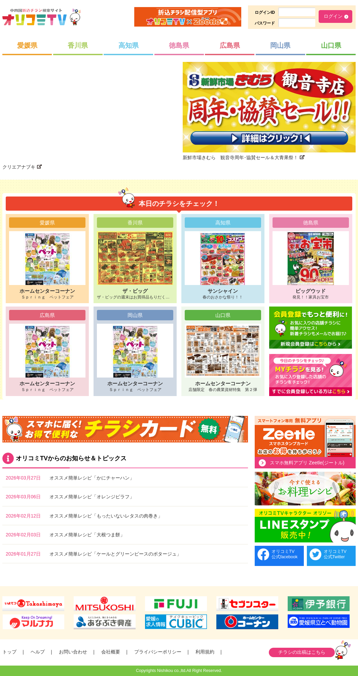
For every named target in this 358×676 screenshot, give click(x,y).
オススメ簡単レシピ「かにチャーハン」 (91, 478)
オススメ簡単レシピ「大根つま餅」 (87, 534)
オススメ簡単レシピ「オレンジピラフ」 (91, 496)
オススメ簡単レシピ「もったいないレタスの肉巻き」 (106, 516)
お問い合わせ (73, 651)
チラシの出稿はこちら (301, 652)
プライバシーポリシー (157, 651)
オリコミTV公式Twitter (335, 554)
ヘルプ (38, 651)
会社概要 (110, 651)
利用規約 (204, 651)
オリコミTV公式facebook (284, 554)
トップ (9, 651)
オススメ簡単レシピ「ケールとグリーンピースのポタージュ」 (115, 554)
